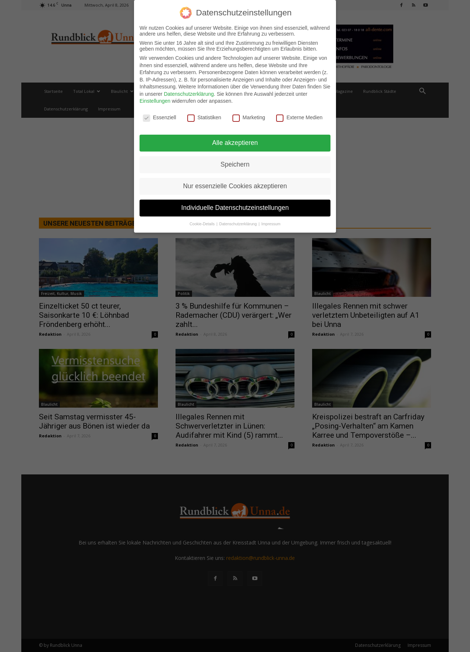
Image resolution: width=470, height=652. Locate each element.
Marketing (248, 117)
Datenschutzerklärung (189, 94)
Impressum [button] (271, 224)
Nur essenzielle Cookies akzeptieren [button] (235, 186)
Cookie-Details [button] (202, 224)
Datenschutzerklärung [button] (238, 224)
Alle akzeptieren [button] (235, 142)
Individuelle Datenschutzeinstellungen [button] (235, 207)
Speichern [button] (235, 164)
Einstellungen (155, 101)
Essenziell (159, 117)
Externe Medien (299, 117)
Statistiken (204, 117)
